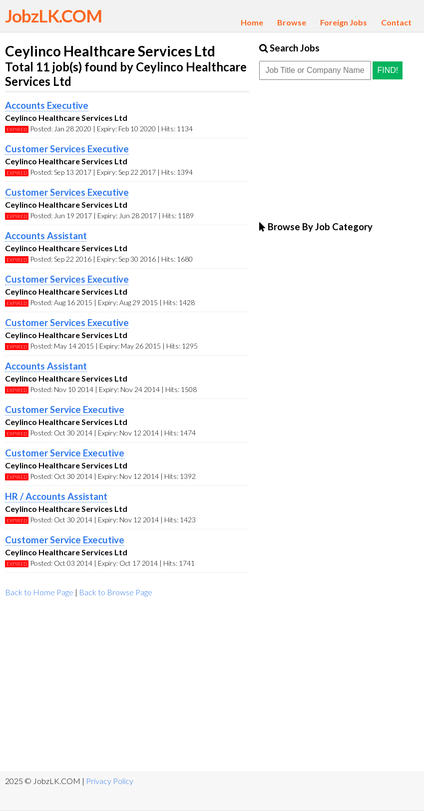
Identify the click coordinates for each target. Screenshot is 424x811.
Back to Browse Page (115, 592)
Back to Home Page (39, 592)
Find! (387, 70)
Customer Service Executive (64, 409)
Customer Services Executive (67, 148)
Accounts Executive (46, 105)
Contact (396, 22)
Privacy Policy (109, 781)
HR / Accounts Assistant (56, 496)
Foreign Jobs (343, 22)
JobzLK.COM (53, 15)
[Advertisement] (127, 686)
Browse (291, 22)
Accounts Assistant (46, 235)
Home (252, 22)
